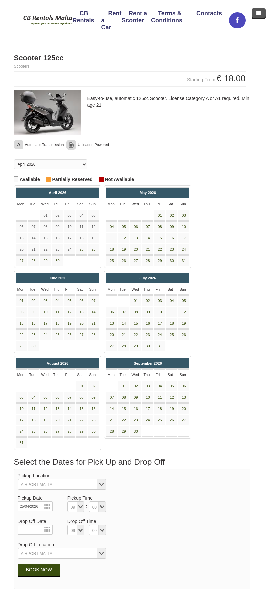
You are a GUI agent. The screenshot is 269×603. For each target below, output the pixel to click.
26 (93, 249)
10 (184, 227)
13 (136, 238)
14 (148, 238)
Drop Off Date (32, 521)
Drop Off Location (36, 544)
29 (45, 261)
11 (112, 238)
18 (112, 249)
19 (124, 249)
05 (124, 227)
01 (160, 215)
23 (172, 249)
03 (184, 215)
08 (160, 227)
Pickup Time (80, 498)
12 (124, 238)
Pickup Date (30, 498)
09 (172, 227)
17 (184, 238)
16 (172, 238)
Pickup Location (34, 475)
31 (184, 261)
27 (21, 261)
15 (160, 238)
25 (81, 249)
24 (184, 249)
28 (33, 261)
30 (57, 261)
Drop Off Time (81, 521)
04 (112, 227)
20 (136, 249)
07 (148, 227)
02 (172, 215)
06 (136, 227)
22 (160, 249)
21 (148, 249)
